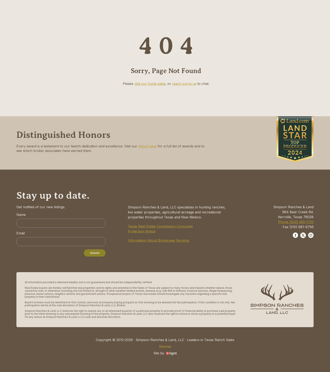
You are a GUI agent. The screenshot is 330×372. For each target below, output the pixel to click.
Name (21, 215)
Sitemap (165, 346)
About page (147, 146)
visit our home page (149, 84)
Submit (94, 253)
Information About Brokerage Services (158, 240)
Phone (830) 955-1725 (296, 222)
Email (20, 233)
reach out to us (184, 84)
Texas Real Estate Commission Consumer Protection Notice (160, 228)
